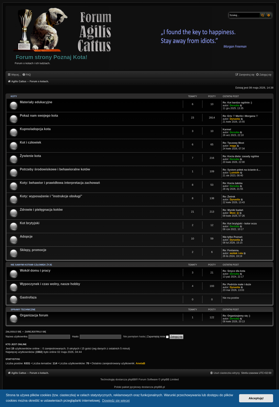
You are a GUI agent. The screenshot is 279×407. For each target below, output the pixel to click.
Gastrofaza (28, 297)
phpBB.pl (159, 386)
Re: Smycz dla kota (234, 271)
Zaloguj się (13, 331)
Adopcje (26, 236)
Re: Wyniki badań (233, 210)
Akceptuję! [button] (256, 398)
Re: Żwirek (229, 196)
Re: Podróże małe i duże (237, 284)
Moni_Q (234, 213)
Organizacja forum (34, 315)
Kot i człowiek (30, 142)
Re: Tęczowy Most (233, 143)
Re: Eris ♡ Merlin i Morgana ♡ (240, 116)
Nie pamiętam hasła (134, 336)
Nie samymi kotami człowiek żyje (31, 264)
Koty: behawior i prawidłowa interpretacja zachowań (60, 182)
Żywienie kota (30, 156)
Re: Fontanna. (231, 250)
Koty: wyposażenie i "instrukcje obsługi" (51, 196)
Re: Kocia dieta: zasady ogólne (241, 156)
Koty (14, 96)
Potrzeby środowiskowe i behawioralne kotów (55, 169)
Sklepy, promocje (33, 250)
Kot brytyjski (29, 223)
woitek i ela (236, 253)
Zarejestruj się (35, 331)
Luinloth (234, 172)
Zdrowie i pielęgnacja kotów (41, 209)
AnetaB (140, 363)
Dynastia (235, 118)
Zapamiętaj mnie (158, 336)
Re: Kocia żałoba (233, 183)
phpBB (132, 379)
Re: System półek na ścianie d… (242, 169)
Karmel (227, 129)
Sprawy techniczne (23, 309)
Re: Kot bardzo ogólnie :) (237, 102)
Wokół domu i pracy (35, 270)
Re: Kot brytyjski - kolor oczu (240, 223)
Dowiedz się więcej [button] (116, 400)
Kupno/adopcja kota (35, 129)
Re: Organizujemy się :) (236, 315)
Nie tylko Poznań (233, 237)
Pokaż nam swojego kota (39, 115)
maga (233, 145)
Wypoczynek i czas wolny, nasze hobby (50, 284)
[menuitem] (26, 75)
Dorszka (234, 105)
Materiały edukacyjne (36, 102)
